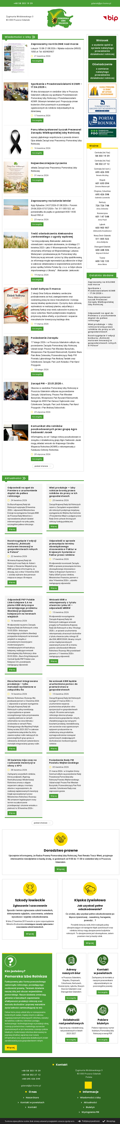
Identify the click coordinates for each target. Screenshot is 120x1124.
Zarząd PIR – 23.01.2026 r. (47, 383)
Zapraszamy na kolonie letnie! (51, 200)
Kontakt (32, 1107)
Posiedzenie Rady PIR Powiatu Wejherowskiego (64, 762)
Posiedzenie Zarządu (44, 337)
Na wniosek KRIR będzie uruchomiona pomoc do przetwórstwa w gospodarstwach (63, 685)
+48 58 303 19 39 (23, 3)
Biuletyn (90, 1107)
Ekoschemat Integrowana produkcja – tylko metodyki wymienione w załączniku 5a (22, 685)
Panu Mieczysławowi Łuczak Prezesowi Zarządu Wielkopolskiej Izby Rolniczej (56, 131)
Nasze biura (32, 1097)
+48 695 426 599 (31, 1079)
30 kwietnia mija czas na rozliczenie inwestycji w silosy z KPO (22, 763)
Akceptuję (111, 1121)
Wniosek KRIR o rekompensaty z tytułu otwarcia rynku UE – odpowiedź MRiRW (62, 604)
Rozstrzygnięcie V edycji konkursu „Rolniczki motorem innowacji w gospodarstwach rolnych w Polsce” (22, 547)
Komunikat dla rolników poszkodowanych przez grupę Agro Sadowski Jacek (54, 429)
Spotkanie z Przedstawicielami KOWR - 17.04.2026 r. (56, 85)
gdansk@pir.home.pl (31, 1086)
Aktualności (13, 478)
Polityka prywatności (91, 1121)
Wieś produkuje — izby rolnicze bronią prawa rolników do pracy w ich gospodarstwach (63, 492)
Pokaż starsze (41, 466)
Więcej (12, 529)
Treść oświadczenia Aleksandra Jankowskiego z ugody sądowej (52, 235)
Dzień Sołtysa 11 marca (46, 288)
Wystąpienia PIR (90, 1112)
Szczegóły (37, 61)
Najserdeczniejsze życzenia (49, 163)
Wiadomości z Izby (18, 37)
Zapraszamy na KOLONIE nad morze (54, 44)
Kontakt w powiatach (32, 1102)
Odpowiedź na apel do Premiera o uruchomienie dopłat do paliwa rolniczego (22, 492)
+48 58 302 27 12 (31, 1075)
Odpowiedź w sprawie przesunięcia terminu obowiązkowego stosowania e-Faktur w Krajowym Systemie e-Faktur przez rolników (63, 548)
